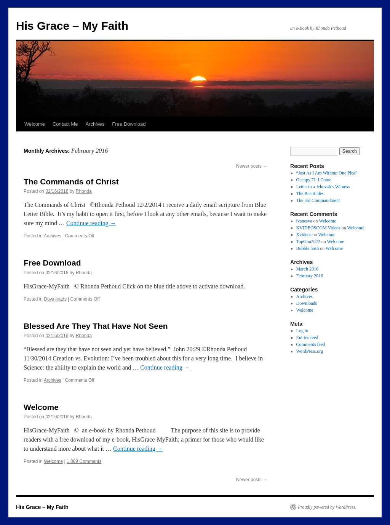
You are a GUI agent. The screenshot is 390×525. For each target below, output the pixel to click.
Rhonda (84, 191)
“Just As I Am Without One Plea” (327, 173)
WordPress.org (309, 351)
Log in (302, 330)
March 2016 (307, 269)
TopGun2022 (308, 241)
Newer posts (251, 166)
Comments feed (310, 344)
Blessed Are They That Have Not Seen (96, 326)
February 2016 (309, 276)
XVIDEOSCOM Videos (318, 227)
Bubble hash (307, 248)
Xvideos (304, 234)
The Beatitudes (310, 193)
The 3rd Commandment (318, 200)
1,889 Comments (84, 461)
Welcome (34, 124)
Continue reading (91, 223)
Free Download (128, 124)
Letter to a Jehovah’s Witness (323, 186)
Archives (94, 124)
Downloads (55, 299)
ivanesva (304, 221)
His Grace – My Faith (72, 25)
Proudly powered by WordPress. (327, 507)
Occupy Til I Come (313, 179)
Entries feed (307, 337)
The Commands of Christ (71, 181)
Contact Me (65, 124)
